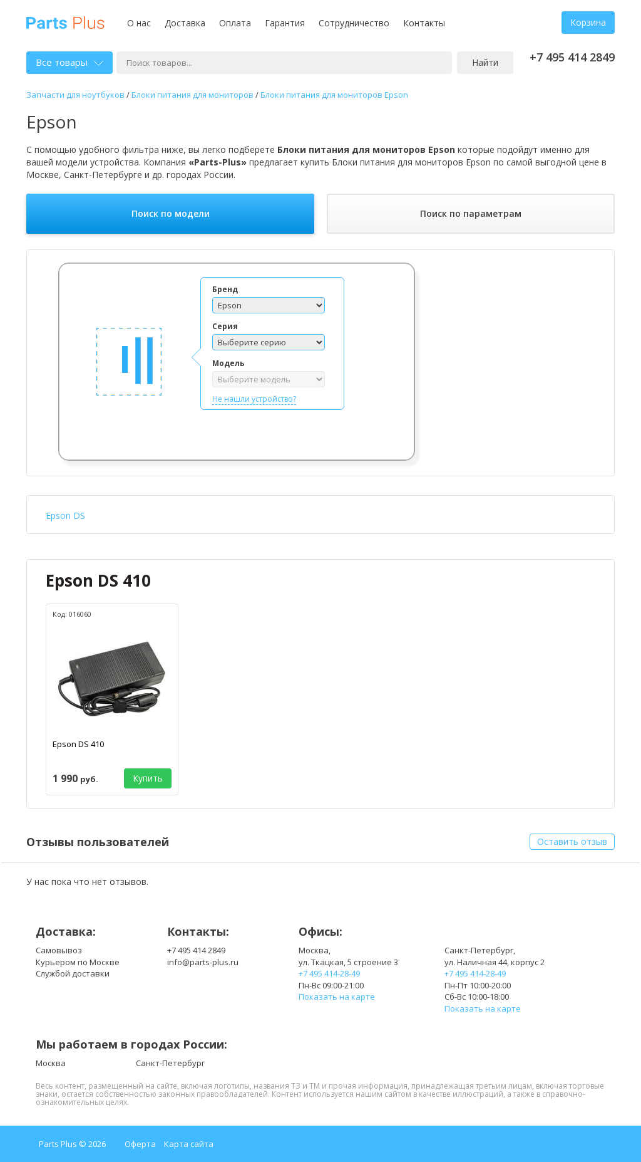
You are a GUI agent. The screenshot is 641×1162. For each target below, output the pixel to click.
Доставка (185, 23)
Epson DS (65, 515)
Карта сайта (188, 1143)
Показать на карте (337, 996)
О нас (139, 23)
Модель (228, 363)
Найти (485, 62)
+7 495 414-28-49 (329, 973)
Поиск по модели (170, 213)
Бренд (225, 289)
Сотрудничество (354, 23)
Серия (225, 326)
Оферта (140, 1143)
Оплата (235, 23)
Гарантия (285, 23)
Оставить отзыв (572, 841)
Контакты (424, 23)
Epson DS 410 (98, 580)
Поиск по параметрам (470, 213)
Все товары (69, 62)
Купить (148, 778)
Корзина (588, 22)
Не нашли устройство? (254, 399)
